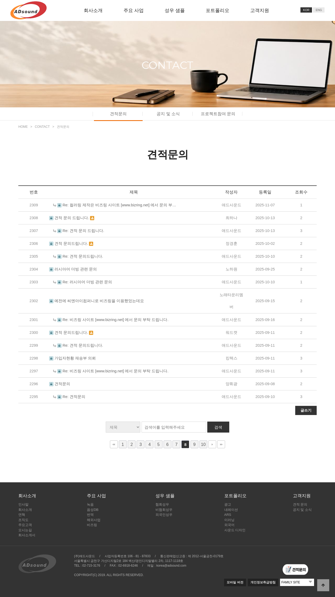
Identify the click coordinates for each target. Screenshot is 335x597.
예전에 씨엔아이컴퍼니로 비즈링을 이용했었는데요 (99, 301)
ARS (227, 515)
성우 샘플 (175, 10)
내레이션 (231, 510)
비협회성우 (163, 510)
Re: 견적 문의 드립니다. (83, 231)
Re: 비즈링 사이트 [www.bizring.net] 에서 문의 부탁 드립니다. (115, 320)
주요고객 (25, 525)
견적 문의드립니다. (71, 243)
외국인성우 (163, 515)
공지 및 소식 (168, 114)
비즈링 (92, 525)
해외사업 (93, 520)
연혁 (21, 515)
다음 (212, 444)
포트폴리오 (217, 10)
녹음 (90, 504)
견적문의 (118, 114)
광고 (227, 504)
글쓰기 (305, 410)
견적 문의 (300, 504)
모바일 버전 (235, 582)
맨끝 (221, 444)
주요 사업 (134, 10)
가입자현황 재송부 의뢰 (75, 358)
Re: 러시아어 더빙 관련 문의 (87, 282)
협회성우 (162, 504)
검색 (218, 427)
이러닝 (229, 520)
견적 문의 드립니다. (72, 218)
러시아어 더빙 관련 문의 (75, 269)
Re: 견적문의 (74, 397)
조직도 (23, 520)
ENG (319, 10)
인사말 (23, 504)
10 (203, 444)
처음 (114, 444)
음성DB (92, 510)
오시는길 (25, 530)
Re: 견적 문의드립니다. (83, 256)
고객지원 (259, 10)
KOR (306, 10)
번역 (90, 515)
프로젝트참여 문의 (218, 114)
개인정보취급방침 (263, 582)
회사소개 (93, 10)
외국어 (229, 525)
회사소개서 (26, 535)
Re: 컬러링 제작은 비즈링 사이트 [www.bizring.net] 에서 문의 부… (119, 205)
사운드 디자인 (235, 530)
